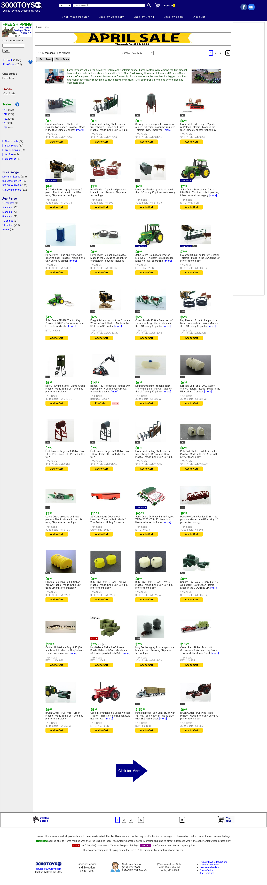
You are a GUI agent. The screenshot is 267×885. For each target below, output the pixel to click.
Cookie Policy (206, 870)
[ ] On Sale (8, 154)
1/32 (4, 118)
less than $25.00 (11, 176)
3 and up (7, 207)
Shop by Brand (144, 16)
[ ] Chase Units (10, 141)
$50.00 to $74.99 (11, 185)
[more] (80, 130)
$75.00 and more (11, 189)
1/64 (4, 110)
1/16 (4, 114)
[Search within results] (13, 46)
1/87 (4, 123)
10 (141, 819)
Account (199, 16)
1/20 (4, 127)
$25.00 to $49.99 (11, 181)
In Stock (8, 60)
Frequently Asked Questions (213, 862)
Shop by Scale (174, 16)
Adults (5, 229)
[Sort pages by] (142, 53)
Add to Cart (56, 141)
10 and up (7, 220)
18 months (8, 203)
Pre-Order (9, 64)
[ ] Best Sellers (10, 145)
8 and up (7, 216)
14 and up (7, 225)
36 (228, 53)
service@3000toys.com (48, 868)
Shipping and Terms (209, 864)
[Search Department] (65, 5)
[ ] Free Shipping (11, 150)
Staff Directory (207, 873)
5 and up (7, 212)
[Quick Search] (109, 5)
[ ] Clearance (9, 159)
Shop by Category (111, 16)
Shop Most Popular (75, 16)
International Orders (209, 867)
